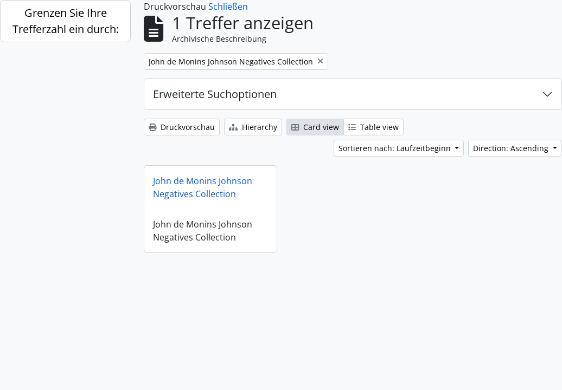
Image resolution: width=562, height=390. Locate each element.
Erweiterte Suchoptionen (215, 94)
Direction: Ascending (512, 148)
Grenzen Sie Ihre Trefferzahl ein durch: (65, 20)
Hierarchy (253, 127)
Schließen (228, 6)
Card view (315, 127)
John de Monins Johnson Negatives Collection (202, 187)
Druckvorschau (182, 127)
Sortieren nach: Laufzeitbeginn (396, 148)
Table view (373, 127)
